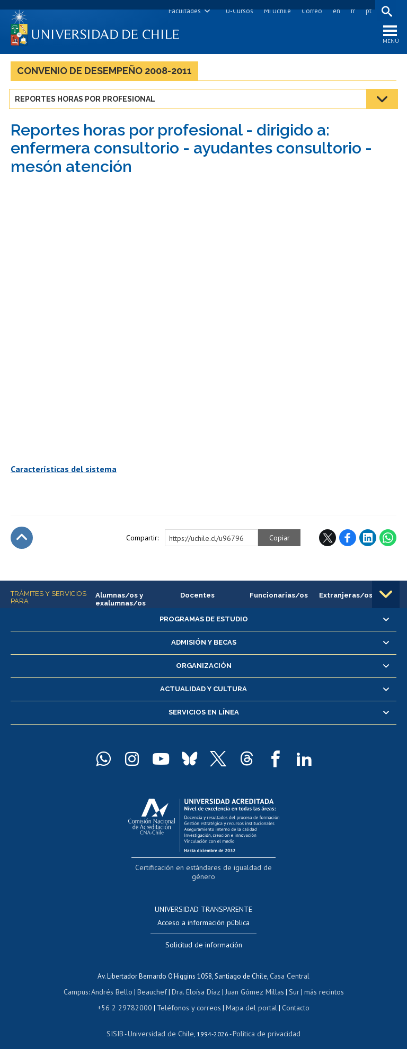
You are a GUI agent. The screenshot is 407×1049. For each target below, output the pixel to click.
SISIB (120, 1020)
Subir (22, 540)
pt (367, 10)
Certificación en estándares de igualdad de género (204, 869)
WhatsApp (388, 540)
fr (351, 10)
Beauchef (154, 980)
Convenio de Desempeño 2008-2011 (104, 73)
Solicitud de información (203, 936)
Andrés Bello (115, 980)
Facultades (183, 10)
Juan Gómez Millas (252, 980)
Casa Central (290, 966)
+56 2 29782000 (129, 995)
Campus (81, 980)
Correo (310, 10)
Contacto (288, 995)
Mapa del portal (246, 995)
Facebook (348, 540)
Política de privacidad (262, 1020)
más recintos (318, 980)
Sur (290, 980)
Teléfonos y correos (188, 995)
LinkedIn (368, 540)
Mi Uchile (275, 10)
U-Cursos (238, 10)
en (335, 10)
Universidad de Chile (162, 1020)
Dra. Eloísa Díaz (196, 980)
